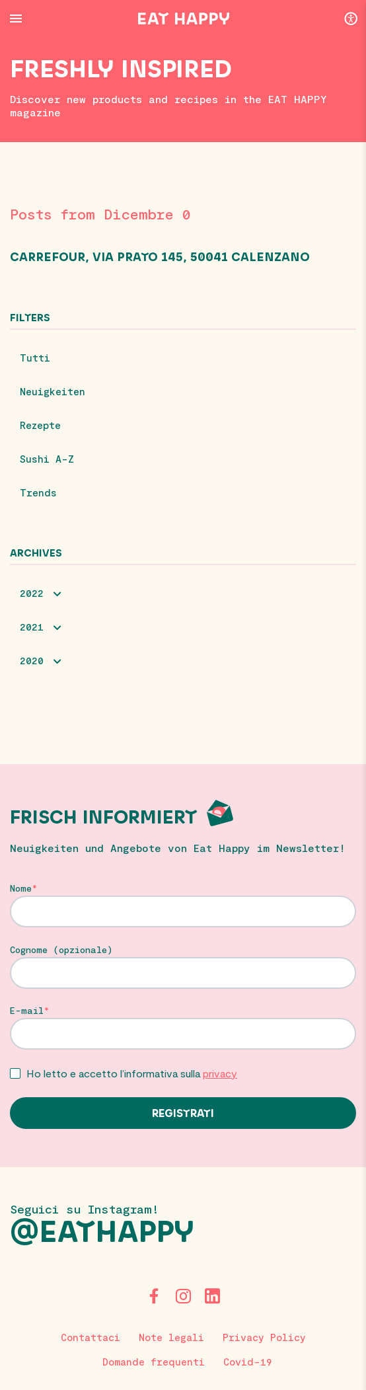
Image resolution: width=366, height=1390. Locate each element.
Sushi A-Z (47, 459)
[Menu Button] (16, 18)
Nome (21, 888)
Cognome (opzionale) (61, 950)
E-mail (27, 1010)
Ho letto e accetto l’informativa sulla (131, 1073)
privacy (220, 1073)
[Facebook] (154, 1296)
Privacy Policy (264, 1337)
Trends (38, 492)
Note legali (171, 1337)
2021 (32, 627)
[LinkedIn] (212, 1296)
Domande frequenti (153, 1362)
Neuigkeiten (52, 391)
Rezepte (40, 425)
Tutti (35, 358)
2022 (32, 593)
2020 (32, 660)
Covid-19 (247, 1362)
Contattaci (90, 1337)
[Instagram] (183, 1296)
